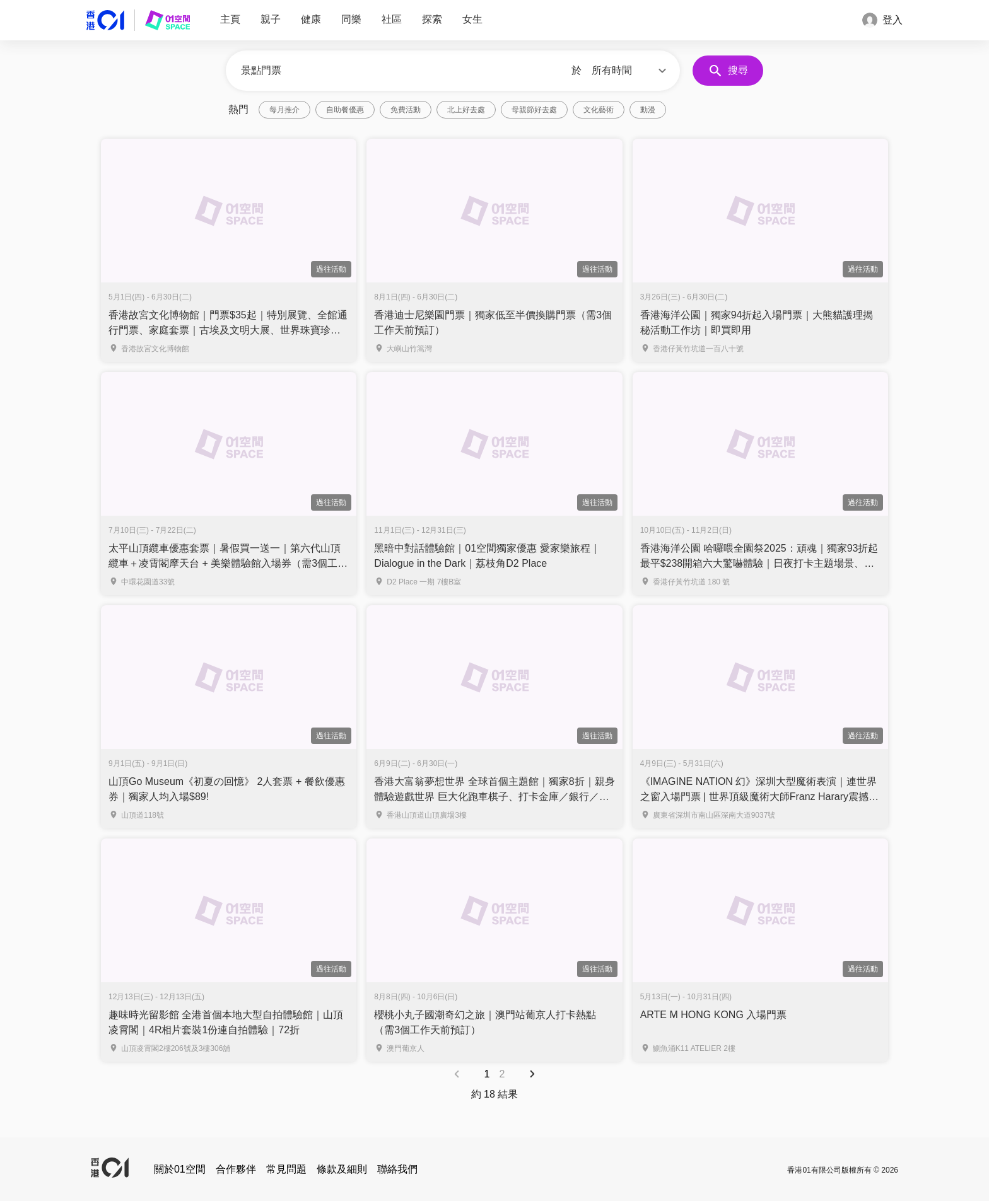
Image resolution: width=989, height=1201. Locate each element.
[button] (631, 70)
